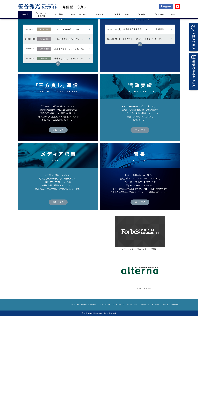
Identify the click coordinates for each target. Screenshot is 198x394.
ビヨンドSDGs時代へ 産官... (68, 107)
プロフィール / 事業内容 (41, 14)
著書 (164, 382)
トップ (25, 14)
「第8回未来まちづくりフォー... (69, 117)
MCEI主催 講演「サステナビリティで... (143, 117)
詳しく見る (58, 53)
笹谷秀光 (166, 6)
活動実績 (141, 14)
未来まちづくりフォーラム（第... (69, 127)
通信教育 (100, 14)
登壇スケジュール (79, 14)
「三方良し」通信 (131, 382)
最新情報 (59, 14)
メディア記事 (158, 14)
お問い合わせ (173, 382)
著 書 (173, 14)
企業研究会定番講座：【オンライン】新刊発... (144, 107)
